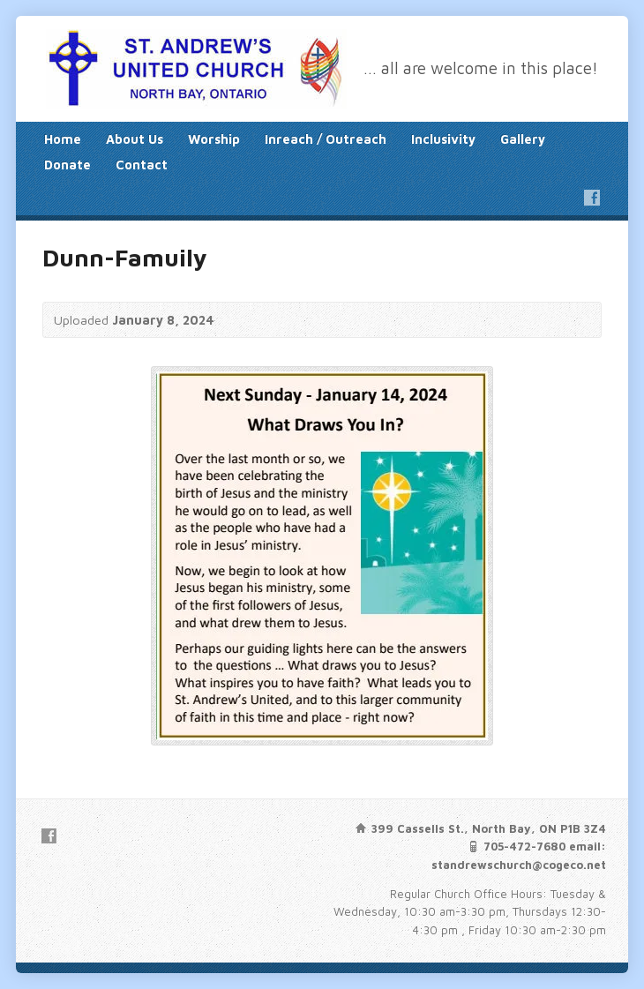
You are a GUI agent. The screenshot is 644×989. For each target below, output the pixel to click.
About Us (134, 138)
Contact (142, 164)
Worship (214, 138)
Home (62, 138)
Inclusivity (443, 138)
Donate (67, 164)
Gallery (522, 138)
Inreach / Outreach (325, 138)
